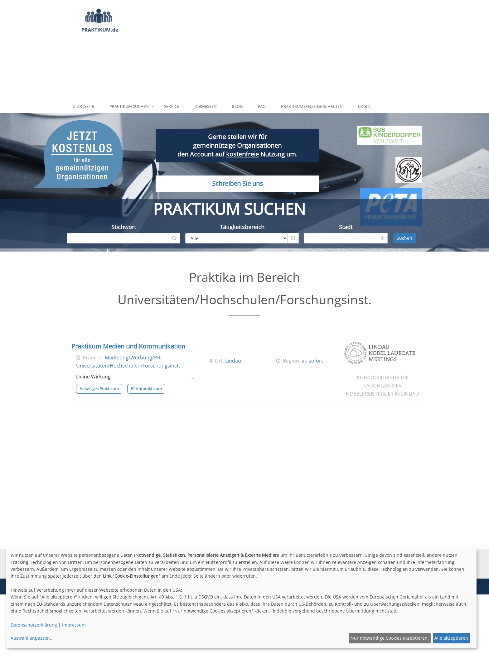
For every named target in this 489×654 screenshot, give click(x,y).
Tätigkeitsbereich (242, 227)
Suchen (404, 238)
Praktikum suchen (129, 106)
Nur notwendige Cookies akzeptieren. (390, 638)
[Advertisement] (273, 50)
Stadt (345, 227)
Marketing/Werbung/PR (132, 357)
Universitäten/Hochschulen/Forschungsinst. (128, 365)
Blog (237, 106)
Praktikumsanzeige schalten (312, 106)
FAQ (262, 106)
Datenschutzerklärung (34, 625)
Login (364, 106)
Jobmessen (206, 106)
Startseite (83, 106)
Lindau (233, 360)
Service (171, 106)
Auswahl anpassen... (32, 638)
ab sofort (312, 360)
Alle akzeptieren (451, 638)
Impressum (74, 625)
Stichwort (123, 227)
